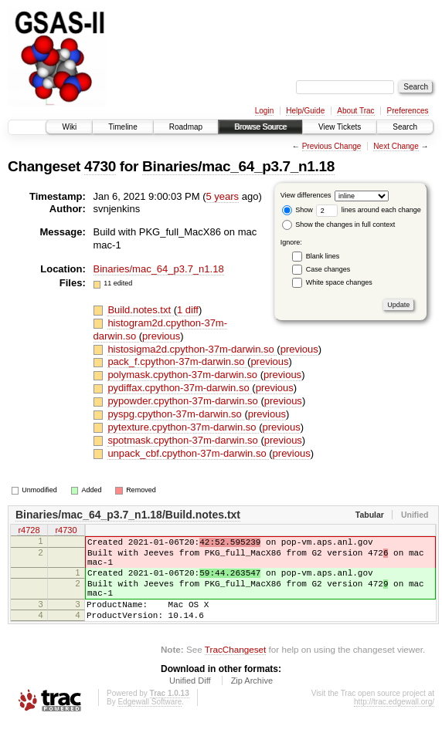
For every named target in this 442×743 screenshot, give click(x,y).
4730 (100, 166)
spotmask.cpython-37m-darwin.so (183, 440)
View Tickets (339, 127)
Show (297, 210)
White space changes (339, 282)
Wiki (69, 127)
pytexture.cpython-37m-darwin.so (183, 427)
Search (405, 127)
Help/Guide (305, 110)
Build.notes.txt (140, 310)
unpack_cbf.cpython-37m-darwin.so (188, 453)
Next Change (395, 146)
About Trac (355, 110)
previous (161, 336)
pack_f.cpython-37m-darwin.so (177, 361)
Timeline (122, 127)
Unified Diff (190, 701)
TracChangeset (235, 670)
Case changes (328, 269)
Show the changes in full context (339, 224)
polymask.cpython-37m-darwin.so (183, 374)
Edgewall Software (149, 722)
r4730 (65, 530)
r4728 (28, 530)
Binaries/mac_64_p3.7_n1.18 (238, 166)
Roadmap (185, 127)
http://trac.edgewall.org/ (394, 722)
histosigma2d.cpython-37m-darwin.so (192, 349)
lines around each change (368, 210)
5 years (222, 196)
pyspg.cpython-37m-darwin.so (175, 414)
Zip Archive (252, 701)
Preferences (408, 110)
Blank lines (323, 256)
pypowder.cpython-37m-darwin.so (183, 401)
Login (264, 110)
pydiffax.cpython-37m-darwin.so (179, 387)
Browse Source (260, 127)
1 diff (188, 310)
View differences (306, 195)
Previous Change (332, 146)
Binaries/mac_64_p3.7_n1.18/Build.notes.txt (127, 514)
